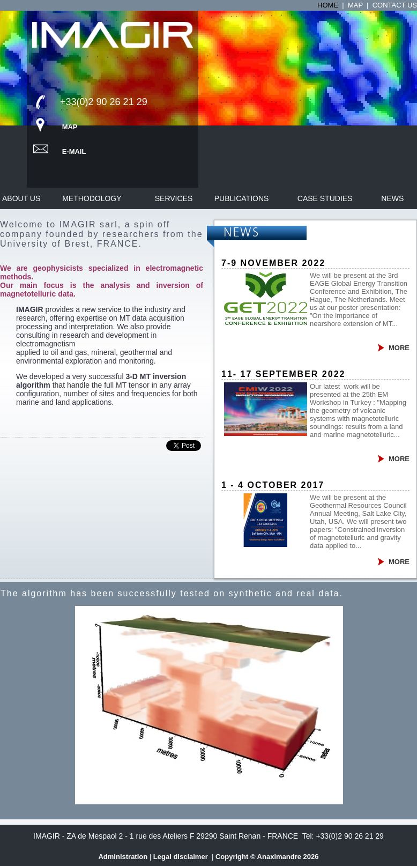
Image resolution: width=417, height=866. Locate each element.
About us (21, 198)
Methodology (92, 198)
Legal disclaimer (181, 857)
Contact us (395, 5)
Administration (122, 857)
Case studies (325, 198)
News (392, 198)
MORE (399, 348)
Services (174, 198)
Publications (241, 198)
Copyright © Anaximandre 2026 (267, 857)
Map (355, 5)
